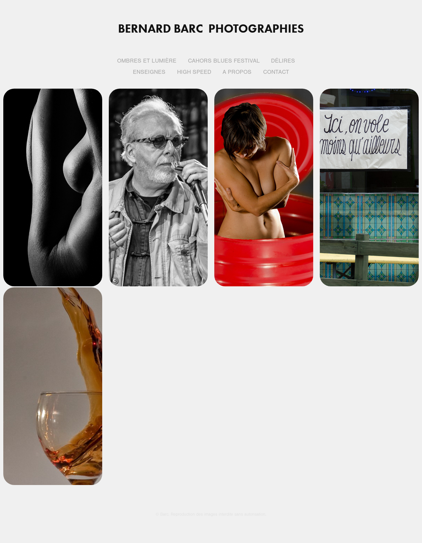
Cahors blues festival (224, 60)
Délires (283, 60)
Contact (276, 72)
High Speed (194, 72)
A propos (237, 72)
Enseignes (149, 72)
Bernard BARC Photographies (211, 28)
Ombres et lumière (146, 60)
